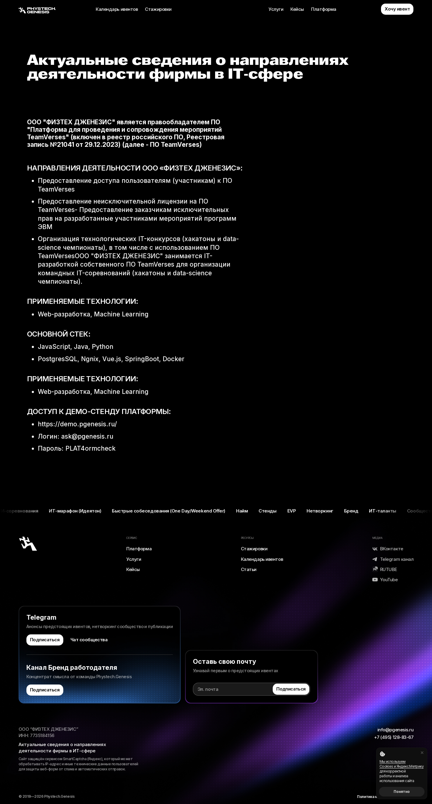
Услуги (275, 9)
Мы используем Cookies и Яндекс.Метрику (402, 764)
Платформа (323, 9)
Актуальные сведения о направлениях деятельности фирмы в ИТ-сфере (62, 748)
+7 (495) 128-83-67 (394, 737)
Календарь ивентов (117, 9)
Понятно (402, 791)
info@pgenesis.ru (395, 730)
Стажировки (158, 9)
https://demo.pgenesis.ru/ (77, 424)
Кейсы (297, 9)
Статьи (248, 569)
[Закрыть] (422, 752)
